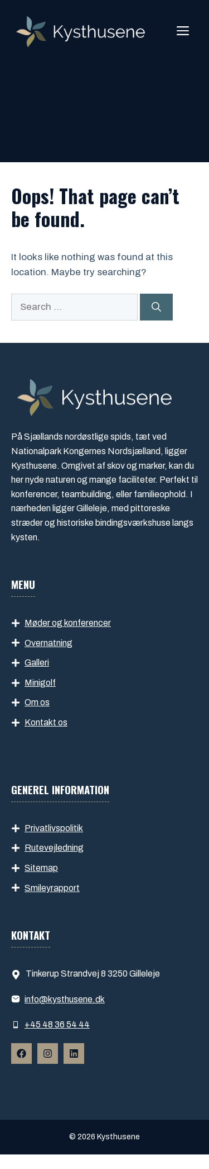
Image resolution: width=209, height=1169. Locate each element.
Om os (37, 702)
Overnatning (48, 643)
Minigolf (40, 682)
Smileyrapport (52, 888)
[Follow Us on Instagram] (47, 1053)
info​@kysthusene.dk (65, 999)
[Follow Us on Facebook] (21, 1053)
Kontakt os (46, 722)
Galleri (37, 662)
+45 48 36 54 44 (57, 1024)
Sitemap (41, 868)
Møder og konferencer (68, 623)
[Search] (156, 307)
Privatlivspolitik (54, 828)
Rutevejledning (54, 847)
